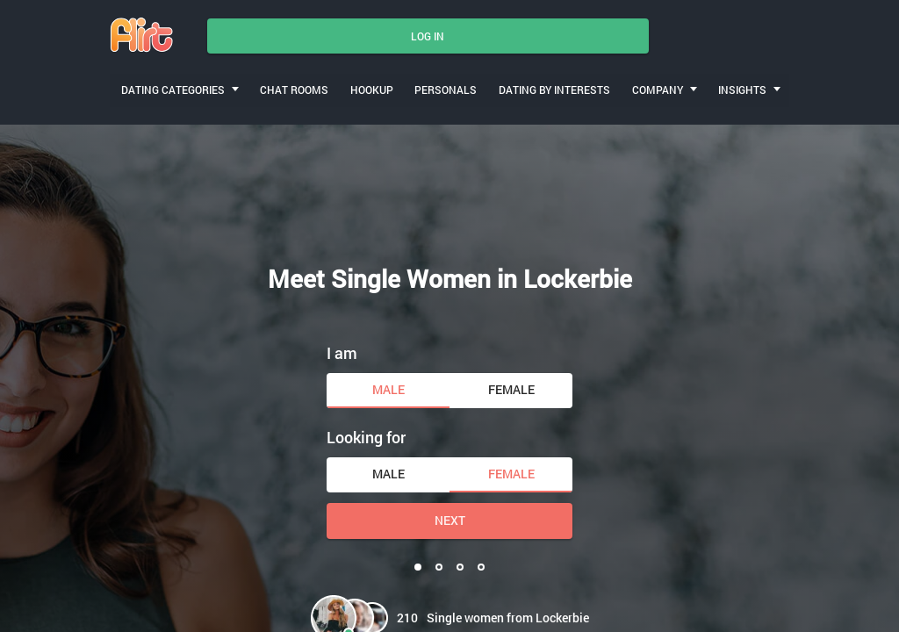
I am (342, 347)
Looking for (366, 432)
